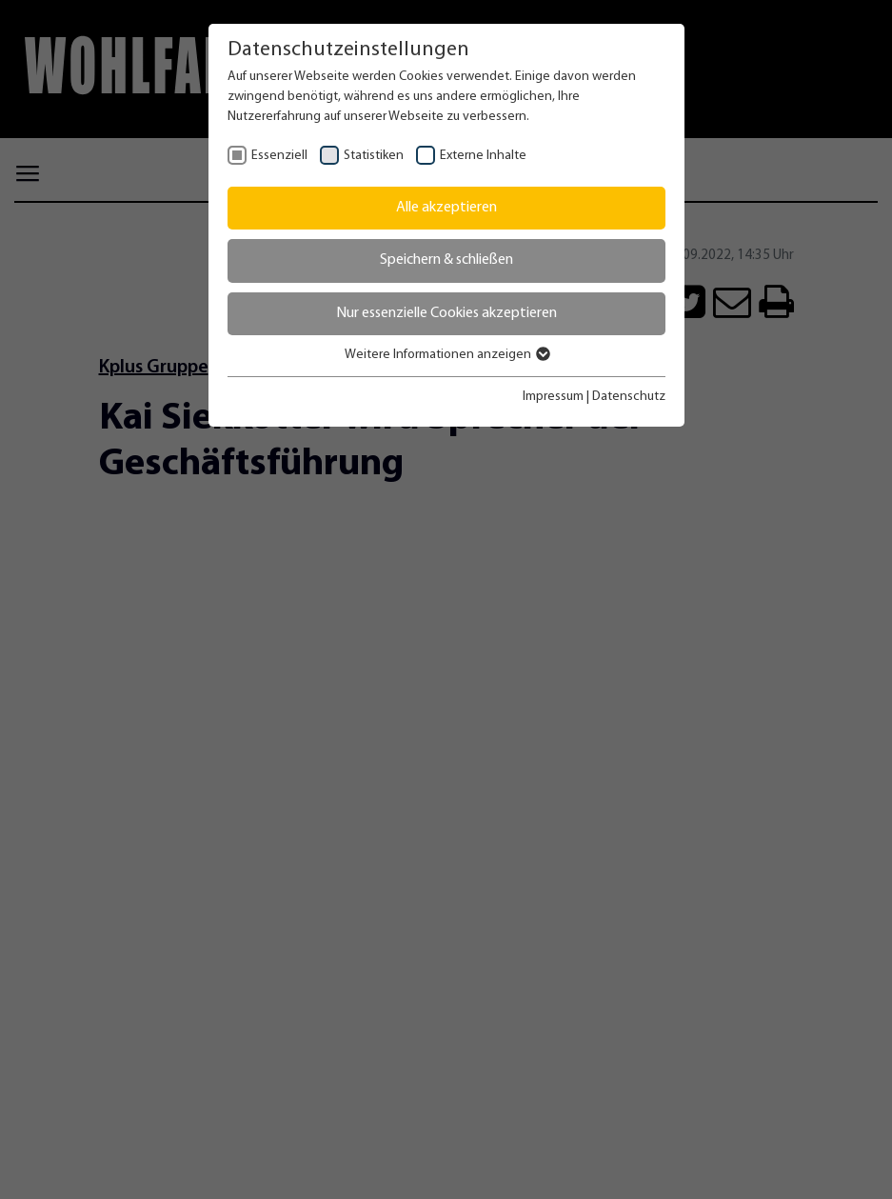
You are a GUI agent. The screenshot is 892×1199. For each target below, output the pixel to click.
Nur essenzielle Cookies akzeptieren (446, 313)
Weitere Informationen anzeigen (446, 355)
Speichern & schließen (446, 260)
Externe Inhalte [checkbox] (483, 156)
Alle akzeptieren (446, 207)
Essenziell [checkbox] (279, 156)
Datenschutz (628, 397)
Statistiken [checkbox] (374, 156)
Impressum (553, 397)
